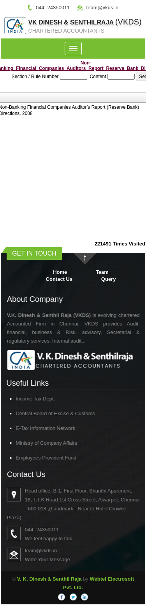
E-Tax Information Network (39, 428)
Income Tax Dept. (28, 399)
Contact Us (59, 279)
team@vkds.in (102, 7)
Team (102, 272)
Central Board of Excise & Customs (48, 413)
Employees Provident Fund (39, 458)
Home (60, 272)
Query (108, 279)
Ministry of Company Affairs (39, 443)
